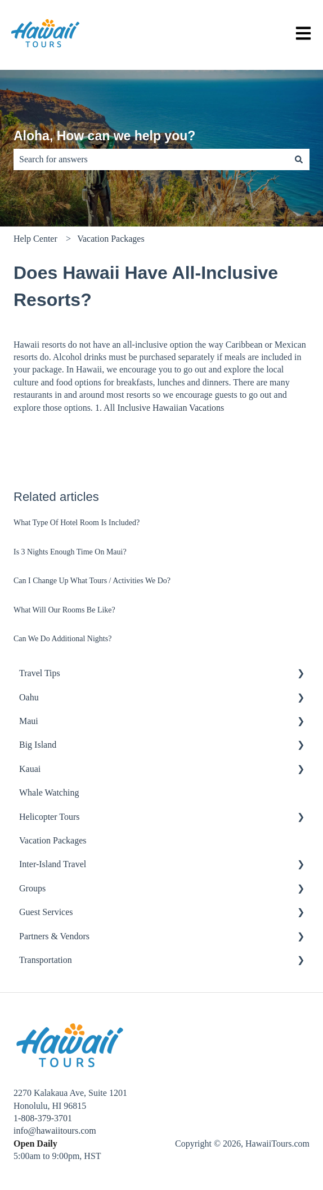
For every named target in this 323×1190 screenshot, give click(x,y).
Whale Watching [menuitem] (49, 792)
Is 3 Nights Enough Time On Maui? (70, 552)
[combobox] (151, 159)
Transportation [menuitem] (45, 960)
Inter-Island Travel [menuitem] (52, 864)
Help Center (35, 238)
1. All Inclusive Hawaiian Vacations (159, 407)
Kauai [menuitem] (30, 769)
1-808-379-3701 (43, 1118)
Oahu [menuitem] (29, 697)
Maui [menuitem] (28, 721)
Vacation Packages (111, 238)
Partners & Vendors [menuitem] (54, 936)
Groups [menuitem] (32, 888)
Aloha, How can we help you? (104, 135)
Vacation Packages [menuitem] (53, 840)
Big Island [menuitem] (37, 744)
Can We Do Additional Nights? (62, 638)
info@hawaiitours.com (55, 1130)
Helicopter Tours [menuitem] (49, 817)
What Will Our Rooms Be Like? (64, 610)
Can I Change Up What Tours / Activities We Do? (92, 580)
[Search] (298, 159)
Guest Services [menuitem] (46, 912)
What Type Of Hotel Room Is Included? (77, 522)
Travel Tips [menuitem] (39, 673)
